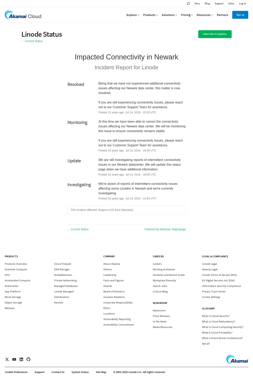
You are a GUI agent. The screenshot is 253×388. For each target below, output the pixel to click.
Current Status (32, 41)
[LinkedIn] (21, 359)
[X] (7, 359)
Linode (150, 67)
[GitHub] (28, 359)
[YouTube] (14, 359)
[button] (215, 34)
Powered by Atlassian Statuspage (165, 229)
